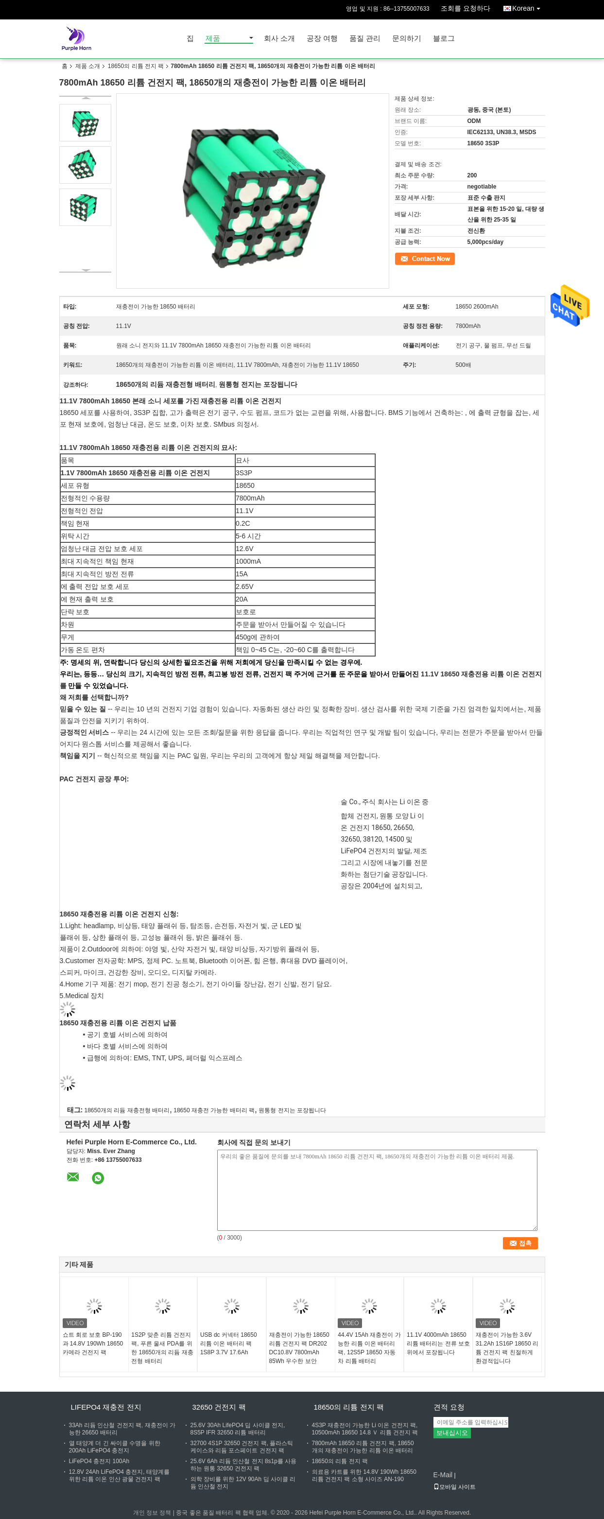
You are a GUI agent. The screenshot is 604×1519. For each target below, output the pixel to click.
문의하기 (406, 38)
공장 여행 (322, 38)
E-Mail (443, 1475)
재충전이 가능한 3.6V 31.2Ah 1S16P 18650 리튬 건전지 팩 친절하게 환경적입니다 (507, 1347)
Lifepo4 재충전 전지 (106, 1407)
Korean (528, 6)
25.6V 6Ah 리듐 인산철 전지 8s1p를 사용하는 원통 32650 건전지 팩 (243, 1465)
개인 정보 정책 (152, 1512)
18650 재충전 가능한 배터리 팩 (214, 1110)
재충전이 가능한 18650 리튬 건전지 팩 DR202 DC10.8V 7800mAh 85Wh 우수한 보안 (299, 1347)
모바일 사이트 (454, 1487)
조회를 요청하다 (465, 8)
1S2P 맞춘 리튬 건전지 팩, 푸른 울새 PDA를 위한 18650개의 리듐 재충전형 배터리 (162, 1347)
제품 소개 (87, 66)
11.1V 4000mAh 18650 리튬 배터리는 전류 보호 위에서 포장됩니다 (438, 1343)
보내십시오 (452, 1432)
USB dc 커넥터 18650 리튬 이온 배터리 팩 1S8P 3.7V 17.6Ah (228, 1343)
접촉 (400, 258)
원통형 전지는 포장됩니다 (292, 1110)
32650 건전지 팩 (219, 1407)
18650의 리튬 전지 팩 (136, 66)
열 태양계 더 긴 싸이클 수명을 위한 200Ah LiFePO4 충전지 (114, 1447)
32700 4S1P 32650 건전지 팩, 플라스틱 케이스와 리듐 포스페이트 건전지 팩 (241, 1447)
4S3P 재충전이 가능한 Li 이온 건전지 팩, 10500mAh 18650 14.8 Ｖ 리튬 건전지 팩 (365, 1429)
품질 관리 (364, 38)
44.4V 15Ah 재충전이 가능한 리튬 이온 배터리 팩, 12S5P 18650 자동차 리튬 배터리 (369, 1347)
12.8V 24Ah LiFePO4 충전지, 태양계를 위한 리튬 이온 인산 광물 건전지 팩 (119, 1475)
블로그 (444, 38)
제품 (213, 38)
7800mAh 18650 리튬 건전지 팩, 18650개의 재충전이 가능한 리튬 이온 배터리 (363, 1447)
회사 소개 (279, 38)
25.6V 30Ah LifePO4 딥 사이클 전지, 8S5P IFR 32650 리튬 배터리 (237, 1429)
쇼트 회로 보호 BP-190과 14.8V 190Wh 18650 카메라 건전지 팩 (93, 1343)
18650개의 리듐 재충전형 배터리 (127, 1110)
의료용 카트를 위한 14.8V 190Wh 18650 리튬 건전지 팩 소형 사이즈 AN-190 (364, 1475)
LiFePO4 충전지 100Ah (99, 1461)
